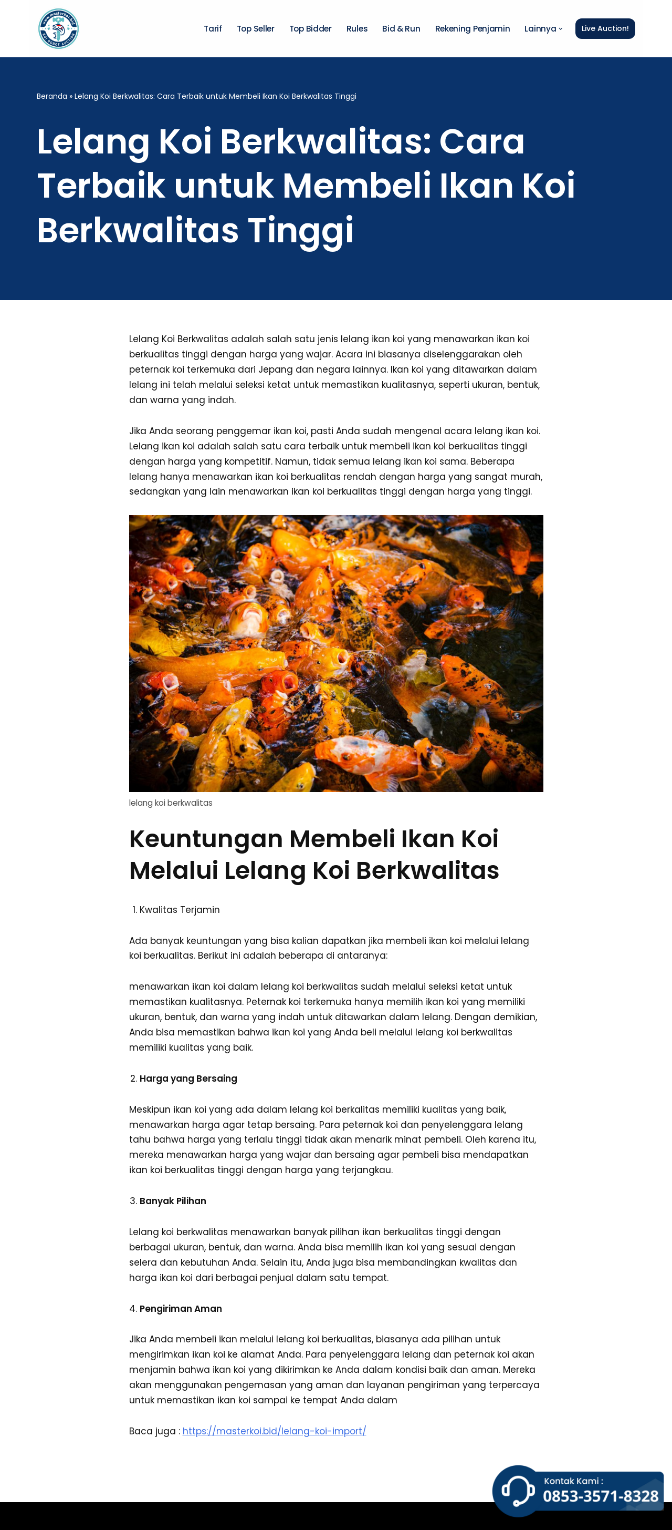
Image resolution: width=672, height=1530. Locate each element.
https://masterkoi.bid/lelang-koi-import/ (274, 1431)
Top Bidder (310, 28)
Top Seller (256, 28)
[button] (561, 29)
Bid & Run (401, 28)
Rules (357, 28)
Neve (48, 1516)
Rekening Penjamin (472, 28)
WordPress (180, 1516)
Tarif (213, 28)
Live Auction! (605, 28)
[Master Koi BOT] (58, 28)
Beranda (52, 96)
